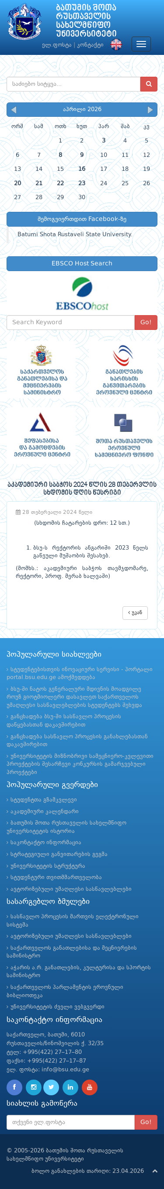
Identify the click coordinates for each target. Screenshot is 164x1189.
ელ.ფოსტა (57, 45)
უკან (135, 612)
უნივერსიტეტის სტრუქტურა (47, 866)
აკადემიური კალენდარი (44, 812)
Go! (146, 322)
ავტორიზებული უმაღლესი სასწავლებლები (71, 889)
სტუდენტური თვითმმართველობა (56, 877)
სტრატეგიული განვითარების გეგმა (59, 854)
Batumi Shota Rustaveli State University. (75, 235)
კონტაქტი (90, 45)
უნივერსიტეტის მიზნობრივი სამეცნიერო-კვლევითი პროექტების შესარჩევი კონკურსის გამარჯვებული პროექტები (80, 764)
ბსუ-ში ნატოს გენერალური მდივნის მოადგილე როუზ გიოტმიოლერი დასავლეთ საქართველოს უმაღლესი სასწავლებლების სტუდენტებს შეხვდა (74, 697)
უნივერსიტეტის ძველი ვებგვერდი (57, 1007)
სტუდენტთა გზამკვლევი (43, 800)
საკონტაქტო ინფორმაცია (45, 843)
